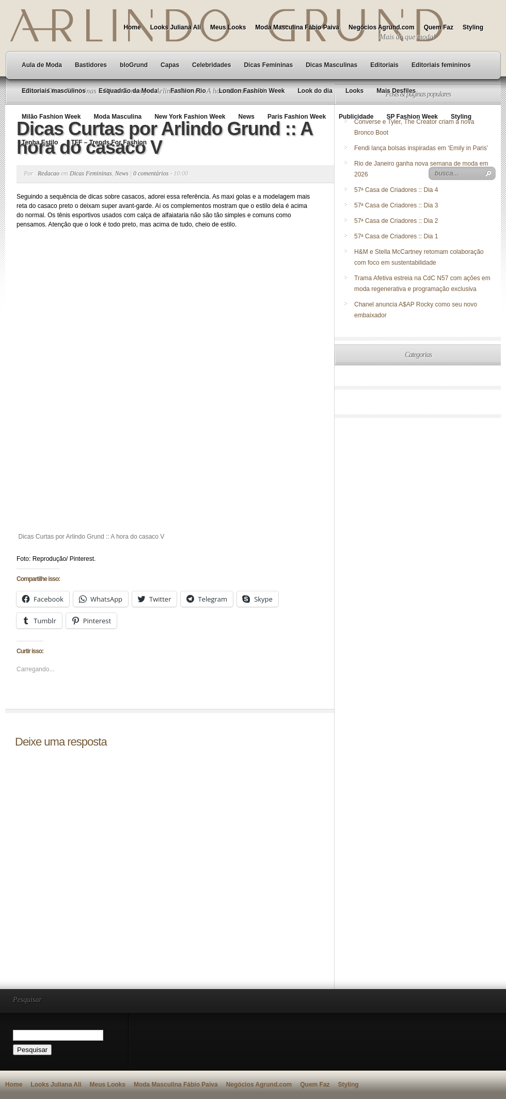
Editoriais (384, 65)
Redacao (48, 173)
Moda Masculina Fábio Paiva (297, 27)
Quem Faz (438, 27)
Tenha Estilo (40, 142)
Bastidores (91, 65)
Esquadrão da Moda (128, 90)
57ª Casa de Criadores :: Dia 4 (396, 189)
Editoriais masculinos (54, 90)
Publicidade (356, 116)
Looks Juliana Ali (175, 27)
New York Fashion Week (189, 116)
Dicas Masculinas (331, 65)
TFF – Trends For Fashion (109, 142)
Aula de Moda (42, 65)
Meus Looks (228, 27)
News (247, 116)
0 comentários (150, 173)
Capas (170, 65)
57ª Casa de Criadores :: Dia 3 (396, 205)
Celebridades (211, 65)
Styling (473, 27)
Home (131, 27)
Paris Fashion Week (296, 116)
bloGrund (134, 65)
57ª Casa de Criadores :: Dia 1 (396, 236)
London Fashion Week (252, 90)
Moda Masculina (117, 116)
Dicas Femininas (268, 65)
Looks (354, 90)
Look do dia (315, 90)
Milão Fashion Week (51, 116)
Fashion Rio (188, 90)
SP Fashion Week (412, 116)
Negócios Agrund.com (382, 27)
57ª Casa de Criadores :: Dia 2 (396, 220)
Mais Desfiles (396, 90)
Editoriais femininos (441, 65)
